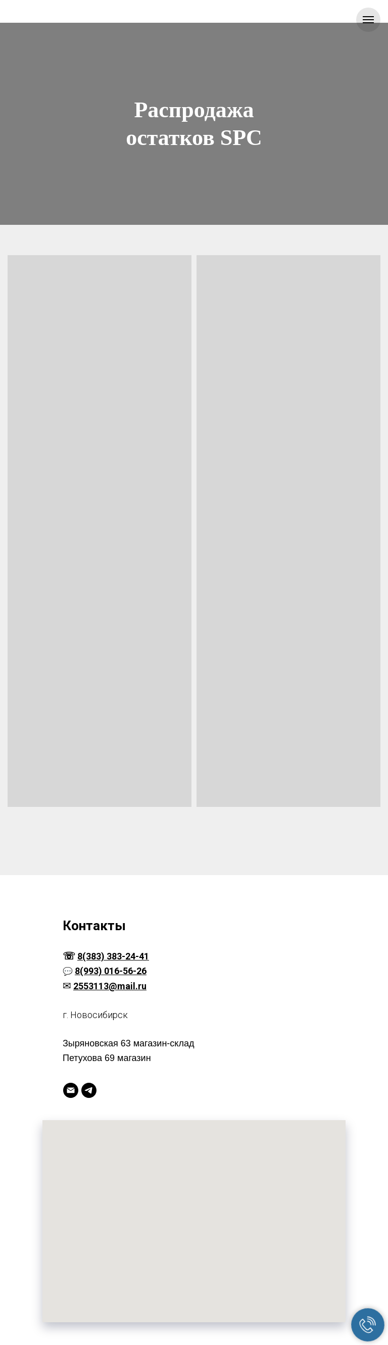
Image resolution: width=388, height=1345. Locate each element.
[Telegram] (88, 1090)
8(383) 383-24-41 (113, 956)
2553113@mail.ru (110, 986)
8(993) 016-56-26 (111, 971)
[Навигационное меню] (368, 19)
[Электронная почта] (70, 1090)
